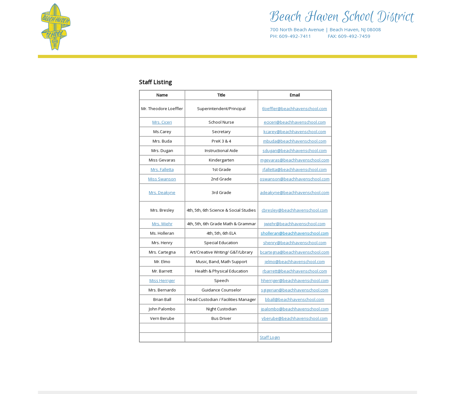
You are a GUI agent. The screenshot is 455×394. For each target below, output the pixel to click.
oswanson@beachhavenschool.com (295, 179)
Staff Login (270, 337)
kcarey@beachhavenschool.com (295, 131)
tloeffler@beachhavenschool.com (294, 108)
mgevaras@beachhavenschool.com (294, 160)
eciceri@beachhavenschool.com (295, 122)
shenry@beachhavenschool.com (294, 242)
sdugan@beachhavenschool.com (295, 150)
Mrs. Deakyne (162, 192)
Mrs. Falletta (162, 169)
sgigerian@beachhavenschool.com (294, 290)
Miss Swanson (162, 179)
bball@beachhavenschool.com (294, 299)
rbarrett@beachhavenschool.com (295, 271)
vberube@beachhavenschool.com (295, 318)
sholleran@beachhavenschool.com (295, 233)
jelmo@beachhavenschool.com (295, 261)
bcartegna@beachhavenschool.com (294, 252)
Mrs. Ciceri (162, 122)
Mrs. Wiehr (162, 223)
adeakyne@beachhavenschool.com (294, 192)
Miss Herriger (162, 280)
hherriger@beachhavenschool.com (295, 280)
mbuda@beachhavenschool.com (294, 141)
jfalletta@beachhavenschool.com (295, 169)
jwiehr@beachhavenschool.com (294, 223)
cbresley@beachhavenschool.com (295, 210)
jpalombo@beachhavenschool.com (295, 309)
